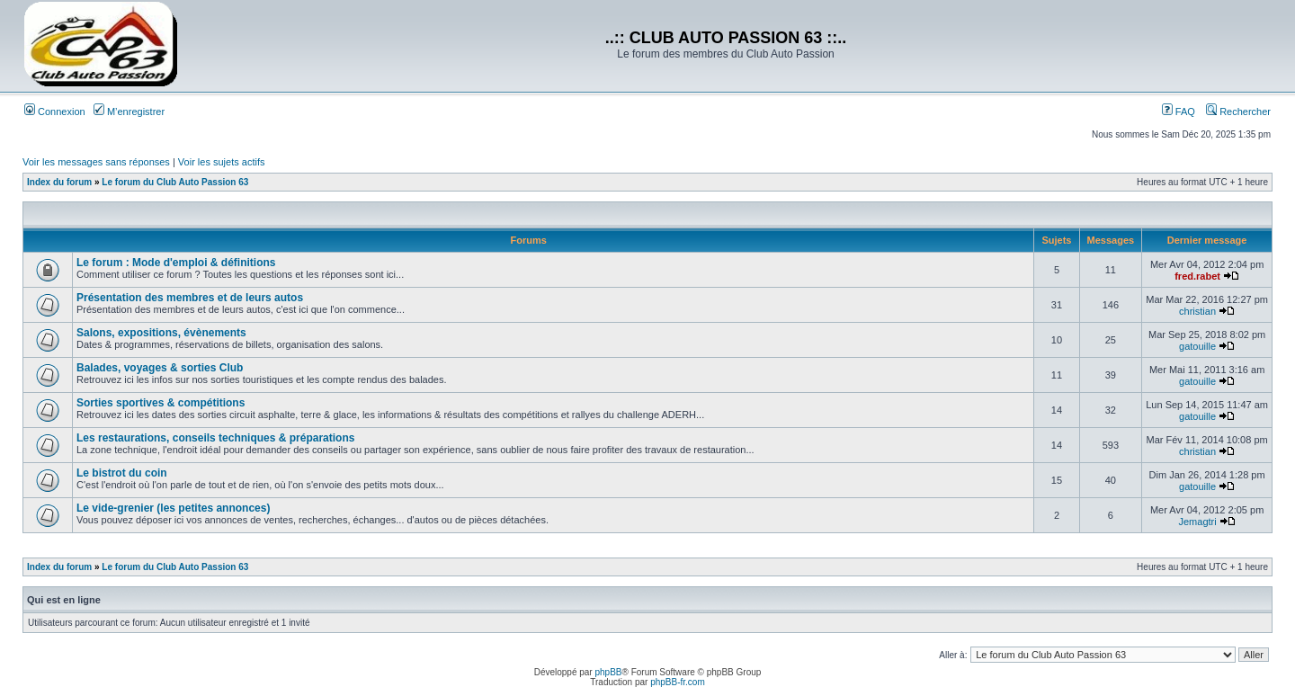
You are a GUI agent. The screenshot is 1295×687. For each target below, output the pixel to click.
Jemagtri (1197, 521)
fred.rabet (1197, 276)
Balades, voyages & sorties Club (159, 367)
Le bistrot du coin (121, 473)
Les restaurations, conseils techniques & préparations (215, 438)
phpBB (607, 672)
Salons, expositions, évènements (161, 332)
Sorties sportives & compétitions (160, 403)
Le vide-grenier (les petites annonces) (173, 508)
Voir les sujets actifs (221, 161)
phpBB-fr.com (677, 682)
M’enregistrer (129, 111)
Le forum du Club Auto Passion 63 (175, 182)
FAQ (1178, 111)
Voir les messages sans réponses (96, 161)
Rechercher (1238, 111)
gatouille (1197, 346)
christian (1197, 311)
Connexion (54, 111)
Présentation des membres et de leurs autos (189, 297)
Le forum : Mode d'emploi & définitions (176, 262)
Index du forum (59, 182)
